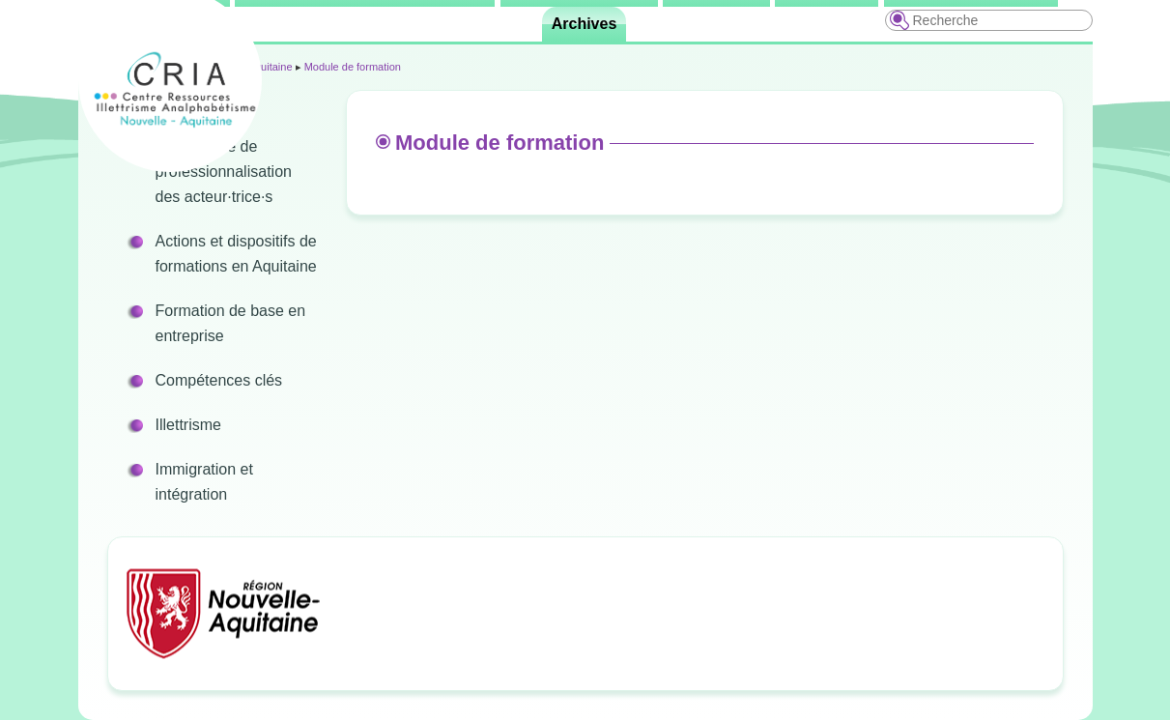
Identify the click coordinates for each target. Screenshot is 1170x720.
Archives (584, 23)
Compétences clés (219, 380)
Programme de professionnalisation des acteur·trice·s (224, 171)
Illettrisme (188, 425)
